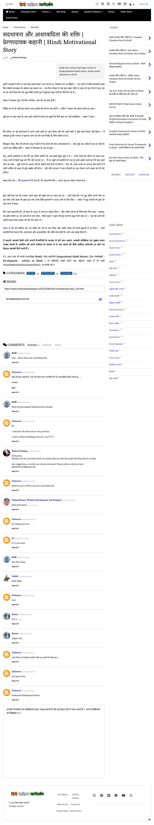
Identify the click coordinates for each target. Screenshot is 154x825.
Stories (46, 12)
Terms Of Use (75, 811)
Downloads (114, 330)
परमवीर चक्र (113, 351)
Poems (111, 12)
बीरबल (111, 372)
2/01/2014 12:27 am (28, 653)
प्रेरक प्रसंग (35, 28)
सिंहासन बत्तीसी (114, 303)
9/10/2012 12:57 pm (28, 481)
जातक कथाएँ (114, 296)
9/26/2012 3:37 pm (69, 500)
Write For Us (62, 804)
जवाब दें (15, 362)
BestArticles (114, 337)
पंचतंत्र (111, 262)
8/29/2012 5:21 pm (23, 402)
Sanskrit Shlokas (93, 12)
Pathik (15, 577)
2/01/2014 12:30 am (28, 672)
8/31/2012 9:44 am (35, 451)
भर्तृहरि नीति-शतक (116, 289)
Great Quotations (117, 241)
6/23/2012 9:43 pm (23, 353)
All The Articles (75, 796)
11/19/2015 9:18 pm (28, 691)
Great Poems (115, 255)
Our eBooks (62, 795)
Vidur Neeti (126, 12)
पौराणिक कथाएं (115, 365)
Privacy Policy (62, 811)
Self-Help (61, 12)
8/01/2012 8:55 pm (28, 372)
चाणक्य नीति (114, 317)
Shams (15, 615)
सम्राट (6, 228)
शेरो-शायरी (113, 379)
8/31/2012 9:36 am (28, 421)
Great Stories (20, 28)
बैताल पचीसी (114, 324)
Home (10, 12)
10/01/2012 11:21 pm (28, 519)
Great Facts (114, 358)
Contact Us (75, 804)
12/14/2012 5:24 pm (25, 576)
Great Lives (114, 282)
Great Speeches (116, 344)
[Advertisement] (28, 70)
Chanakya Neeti (28, 12)
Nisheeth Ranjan (20, 451)
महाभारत (112, 276)
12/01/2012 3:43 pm (23, 557)
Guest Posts (11, 18)
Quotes (75, 12)
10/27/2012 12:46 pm (22, 538)
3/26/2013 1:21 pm (25, 614)
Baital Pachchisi (116, 310)
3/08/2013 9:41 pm (28, 595)
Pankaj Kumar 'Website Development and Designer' (37, 500)
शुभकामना (26, 181)
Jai (13, 539)
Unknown (16, 372)
